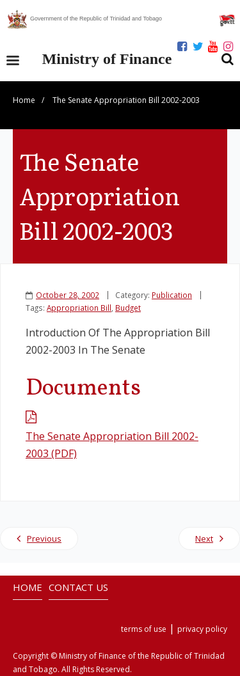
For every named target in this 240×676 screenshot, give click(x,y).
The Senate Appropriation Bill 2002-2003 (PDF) (112, 444)
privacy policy (202, 629)
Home (24, 100)
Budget (128, 308)
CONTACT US (78, 587)
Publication (172, 295)
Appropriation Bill (79, 308)
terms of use (143, 629)
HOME (27, 587)
